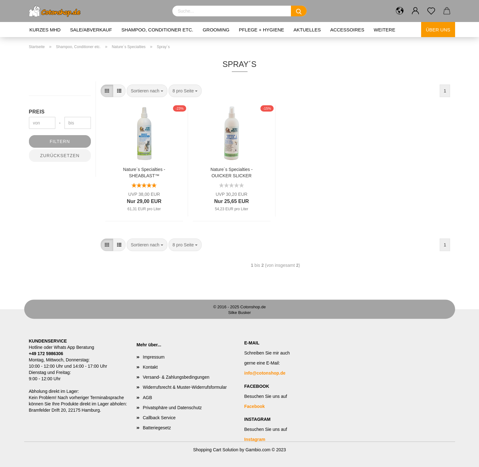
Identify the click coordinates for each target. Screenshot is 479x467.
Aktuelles (307, 29)
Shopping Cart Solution (215, 449)
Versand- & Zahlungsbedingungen (176, 377)
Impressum (153, 357)
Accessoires (347, 29)
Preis (37, 111)
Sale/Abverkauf (91, 29)
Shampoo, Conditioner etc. (157, 29)
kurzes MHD (45, 29)
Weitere (384, 29)
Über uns (438, 29)
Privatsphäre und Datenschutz (172, 407)
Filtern (60, 141)
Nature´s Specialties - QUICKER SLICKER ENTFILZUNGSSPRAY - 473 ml (231, 172)
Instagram (254, 439)
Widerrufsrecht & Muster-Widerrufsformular (185, 387)
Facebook (254, 406)
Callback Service (159, 417)
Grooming (216, 29)
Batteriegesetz (157, 427)
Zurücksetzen (60, 155)
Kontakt (150, 367)
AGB (147, 397)
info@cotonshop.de (265, 373)
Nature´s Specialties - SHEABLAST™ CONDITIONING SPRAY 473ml (144, 172)
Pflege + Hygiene (261, 29)
